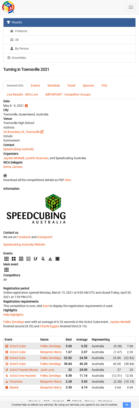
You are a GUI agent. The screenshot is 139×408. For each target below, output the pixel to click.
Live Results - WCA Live (22, 94)
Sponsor (88, 85)
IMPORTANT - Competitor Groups (67, 94)
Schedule (54, 85)
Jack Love (47, 369)
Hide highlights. (13, 314)
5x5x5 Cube (15, 364)
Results (14, 22)
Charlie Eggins (49, 326)
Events (35, 85)
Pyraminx (14, 381)
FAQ (104, 85)
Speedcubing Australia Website (24, 244)
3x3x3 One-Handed (20, 375)
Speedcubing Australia (18, 149)
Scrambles (16, 57)
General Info (15, 85)
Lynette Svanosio (36, 158)
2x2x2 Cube (15, 352)
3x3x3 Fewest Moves (21, 369)
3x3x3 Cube (15, 346)
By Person (19, 48)
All (14, 40)
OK (126, 404)
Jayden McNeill (13, 158)
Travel (71, 85)
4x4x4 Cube (15, 358)
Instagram (44, 237)
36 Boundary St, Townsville (21, 132)
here (68, 180)
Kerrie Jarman (13, 167)
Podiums (18, 31)
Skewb (12, 387)
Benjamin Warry (51, 352)
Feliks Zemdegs (13, 322)
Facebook (24, 237)
